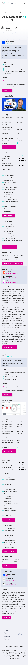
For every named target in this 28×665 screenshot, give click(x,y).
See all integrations (9, 247)
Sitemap (21, 646)
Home (7, 13)
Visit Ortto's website (9, 565)
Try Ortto (6, 617)
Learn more (7, 90)
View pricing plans (8, 147)
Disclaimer (15, 646)
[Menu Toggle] (24, 3)
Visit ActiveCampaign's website (12, 263)
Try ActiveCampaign (9, 347)
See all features (8, 215)
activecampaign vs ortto (16, 13)
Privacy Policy (8, 646)
